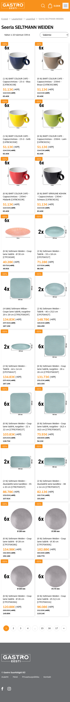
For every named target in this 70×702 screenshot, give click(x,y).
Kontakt (47, 677)
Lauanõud (30, 18)
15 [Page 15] (42, 628)
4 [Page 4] (28, 628)
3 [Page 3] (20, 628)
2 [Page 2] (13, 628)
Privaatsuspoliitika (30, 677)
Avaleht (4, 677)
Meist (15, 677)
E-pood (4, 18)
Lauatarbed (17, 18)
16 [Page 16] (49, 628)
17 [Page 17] (56, 628)
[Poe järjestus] (54, 35)
